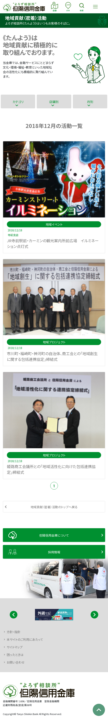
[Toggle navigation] (95, 6)
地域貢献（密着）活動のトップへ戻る (54, 507)
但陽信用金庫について (54, 535)
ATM (68, 7)
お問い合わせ (15, 662)
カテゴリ (18, 101)
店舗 (54, 7)
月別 (90, 101)
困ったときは (15, 654)
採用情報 (54, 552)
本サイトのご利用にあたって (25, 639)
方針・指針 (13, 632)
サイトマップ (15, 647)
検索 (81, 7)
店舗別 (53, 101)
